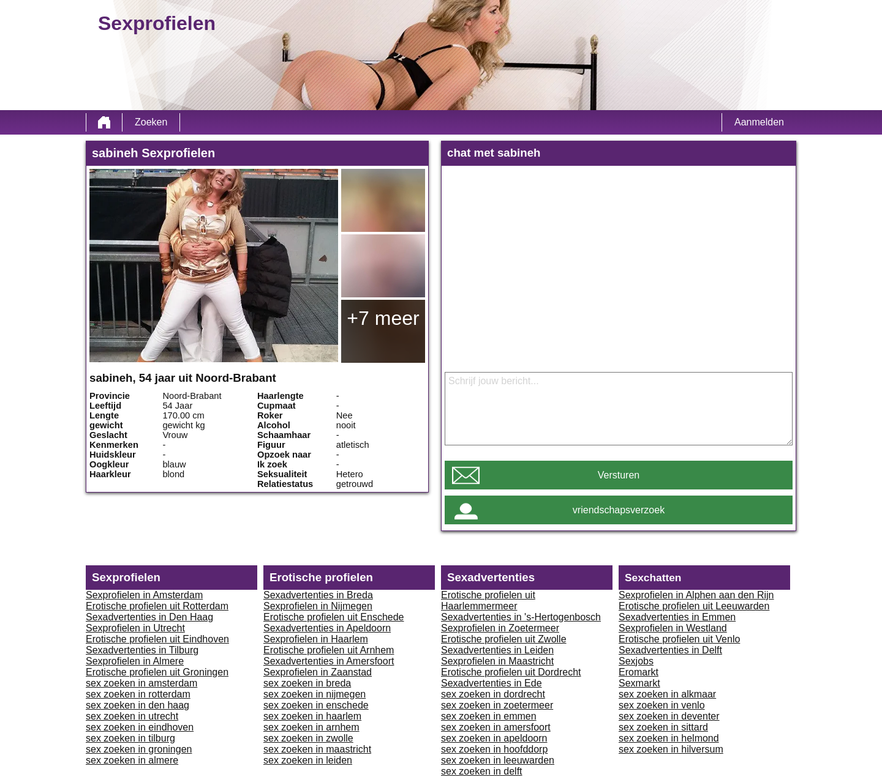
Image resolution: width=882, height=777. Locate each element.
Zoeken (151, 122)
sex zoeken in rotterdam (138, 694)
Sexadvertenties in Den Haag (149, 617)
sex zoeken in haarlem (312, 716)
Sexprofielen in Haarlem (315, 639)
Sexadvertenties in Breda (318, 595)
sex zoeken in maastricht (317, 749)
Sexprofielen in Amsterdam (144, 595)
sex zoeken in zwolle (308, 738)
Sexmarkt (639, 683)
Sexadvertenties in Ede (491, 683)
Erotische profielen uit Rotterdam (157, 606)
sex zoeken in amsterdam (141, 683)
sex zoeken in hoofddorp (494, 749)
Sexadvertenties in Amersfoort (328, 661)
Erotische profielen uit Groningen (157, 672)
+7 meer (383, 318)
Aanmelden (759, 122)
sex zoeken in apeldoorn (494, 738)
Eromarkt (638, 672)
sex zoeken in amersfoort (496, 727)
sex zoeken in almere (132, 760)
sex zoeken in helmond (669, 738)
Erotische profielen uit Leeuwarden (694, 606)
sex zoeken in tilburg (130, 738)
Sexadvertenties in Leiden (497, 650)
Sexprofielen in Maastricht (497, 661)
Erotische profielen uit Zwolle (504, 639)
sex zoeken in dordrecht (493, 694)
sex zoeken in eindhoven (140, 727)
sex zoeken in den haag (137, 705)
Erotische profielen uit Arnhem (328, 650)
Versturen (618, 475)
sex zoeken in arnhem (311, 727)
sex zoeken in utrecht (132, 716)
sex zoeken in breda (307, 683)
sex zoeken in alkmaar (667, 694)
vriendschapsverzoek (619, 510)
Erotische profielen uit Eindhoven (157, 639)
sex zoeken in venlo (662, 705)
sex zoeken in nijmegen (314, 694)
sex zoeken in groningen (139, 749)
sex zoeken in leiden (307, 760)
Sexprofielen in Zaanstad (317, 672)
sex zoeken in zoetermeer (497, 705)
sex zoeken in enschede (316, 705)
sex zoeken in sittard (663, 727)
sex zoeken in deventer (669, 716)
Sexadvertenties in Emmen (677, 617)
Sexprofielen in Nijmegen (317, 606)
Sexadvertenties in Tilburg (142, 650)
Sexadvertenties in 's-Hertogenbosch (521, 617)
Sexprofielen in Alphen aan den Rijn (696, 595)
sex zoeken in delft (481, 771)
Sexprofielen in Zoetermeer (500, 628)
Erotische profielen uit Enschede (333, 617)
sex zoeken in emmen (489, 716)
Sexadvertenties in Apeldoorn (327, 628)
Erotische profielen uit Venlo (679, 639)
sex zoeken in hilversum (671, 749)
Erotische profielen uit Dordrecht (511, 672)
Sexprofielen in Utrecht (135, 628)
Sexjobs (636, 661)
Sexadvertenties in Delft (670, 650)
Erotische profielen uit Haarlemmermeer (488, 600)
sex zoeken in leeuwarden (497, 760)
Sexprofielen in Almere (135, 661)
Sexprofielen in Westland (673, 628)
